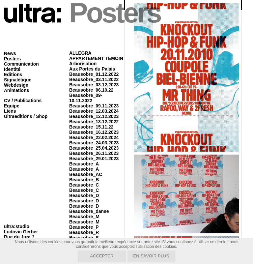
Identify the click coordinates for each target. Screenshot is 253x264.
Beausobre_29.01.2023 (94, 158)
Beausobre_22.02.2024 (94, 137)
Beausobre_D (84, 195)
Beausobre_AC (85, 174)
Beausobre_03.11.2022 (94, 79)
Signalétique (17, 79)
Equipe (11, 105)
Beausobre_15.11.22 (91, 127)
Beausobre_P (83, 227)
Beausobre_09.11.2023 (94, 105)
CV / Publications (23, 100)
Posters (12, 58)
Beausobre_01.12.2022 (94, 74)
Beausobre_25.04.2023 (94, 148)
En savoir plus (152, 255)
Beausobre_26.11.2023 (94, 153)
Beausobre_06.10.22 (91, 90)
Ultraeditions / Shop (25, 116)
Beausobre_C (84, 185)
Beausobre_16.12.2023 (94, 132)
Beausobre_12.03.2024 (94, 111)
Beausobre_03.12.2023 (94, 84)
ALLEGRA (80, 53)
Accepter (101, 255)
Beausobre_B (84, 179)
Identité (12, 69)
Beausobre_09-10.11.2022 (85, 98)
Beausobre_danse (89, 211)
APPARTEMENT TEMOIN (96, 58)
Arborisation (83, 63)
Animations (16, 90)
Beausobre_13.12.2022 (94, 121)
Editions (13, 74)
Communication (21, 64)
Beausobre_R (84, 232)
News (10, 53)
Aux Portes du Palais (92, 69)
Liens (10, 111)
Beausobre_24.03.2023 (94, 142)
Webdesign (16, 85)
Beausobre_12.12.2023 (94, 116)
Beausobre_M (84, 216)
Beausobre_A (84, 163)
